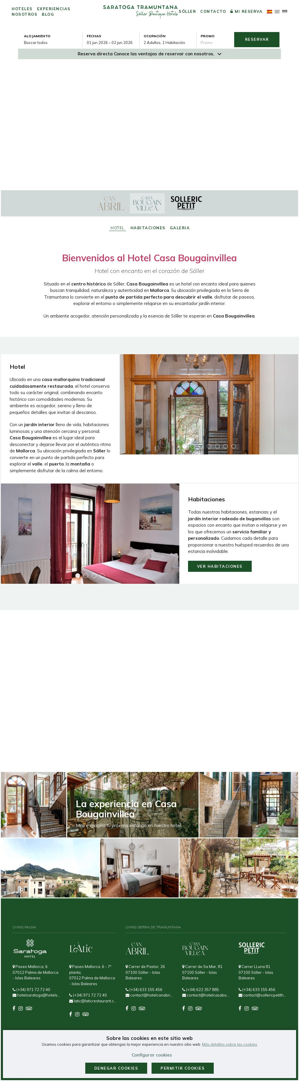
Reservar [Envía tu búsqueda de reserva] (257, 39)
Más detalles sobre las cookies (229, 1044)
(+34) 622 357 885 (200, 989)
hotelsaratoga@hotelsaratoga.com (36, 995)
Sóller (187, 11)
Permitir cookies (183, 1068)
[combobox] (113, 42)
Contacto (213, 11)
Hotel (118, 227)
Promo (208, 36)
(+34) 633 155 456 (144, 989)
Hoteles (22, 8)
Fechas (94, 36)
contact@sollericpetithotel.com (262, 995)
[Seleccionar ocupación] (170, 42)
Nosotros (24, 14)
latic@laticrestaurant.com (93, 1001)
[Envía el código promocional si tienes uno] (215, 42)
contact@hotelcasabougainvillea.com (206, 995)
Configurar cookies (152, 1055)
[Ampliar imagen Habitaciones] (90, 534)
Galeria (180, 227)
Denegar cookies (116, 1068)
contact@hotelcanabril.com (149, 995)
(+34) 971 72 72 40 (31, 989)
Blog (48, 14)
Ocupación (155, 36)
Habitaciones (148, 227)
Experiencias (54, 8)
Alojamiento (37, 36)
